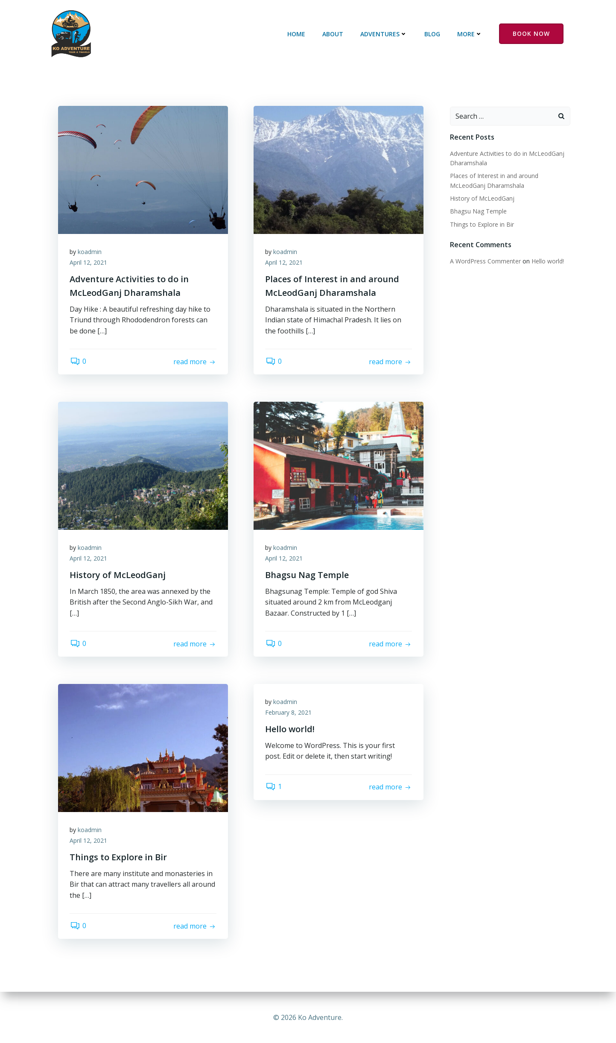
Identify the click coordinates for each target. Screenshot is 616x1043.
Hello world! (547, 261)
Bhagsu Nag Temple (477, 211)
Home (298, 34)
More (471, 34)
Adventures (385, 34)
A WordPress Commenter (484, 261)
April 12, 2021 (89, 264)
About (334, 34)
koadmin (91, 253)
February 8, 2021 (289, 714)
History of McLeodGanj (481, 198)
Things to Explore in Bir (481, 224)
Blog (433, 34)
